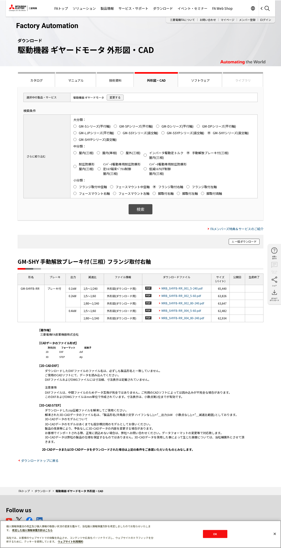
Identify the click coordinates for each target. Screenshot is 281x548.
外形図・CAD (156, 80)
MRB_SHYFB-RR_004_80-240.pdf (182, 318)
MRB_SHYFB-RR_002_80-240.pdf (182, 303)
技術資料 (115, 80)
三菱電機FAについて (182, 20)
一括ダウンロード (246, 241)
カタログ (36, 80)
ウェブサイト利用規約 (70, 541)
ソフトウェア (200, 80)
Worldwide (253, 8)
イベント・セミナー (192, 8)
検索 (140, 209)
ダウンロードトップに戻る (40, 460)
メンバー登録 (247, 20)
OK (215, 534)
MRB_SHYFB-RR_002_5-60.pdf (181, 296)
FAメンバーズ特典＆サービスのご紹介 (236, 228)
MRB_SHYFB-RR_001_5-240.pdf (182, 288)
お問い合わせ (208, 20)
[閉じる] (274, 533)
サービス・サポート (133, 8)
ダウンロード (163, 8)
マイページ (227, 20)
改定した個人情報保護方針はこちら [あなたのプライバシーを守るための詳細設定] (32, 530)
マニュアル (76, 80)
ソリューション (84, 8)
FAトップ (61, 8)
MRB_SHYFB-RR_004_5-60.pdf (181, 311)
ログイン (265, 20)
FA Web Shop (222, 8)
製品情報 (107, 8)
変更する (115, 97)
